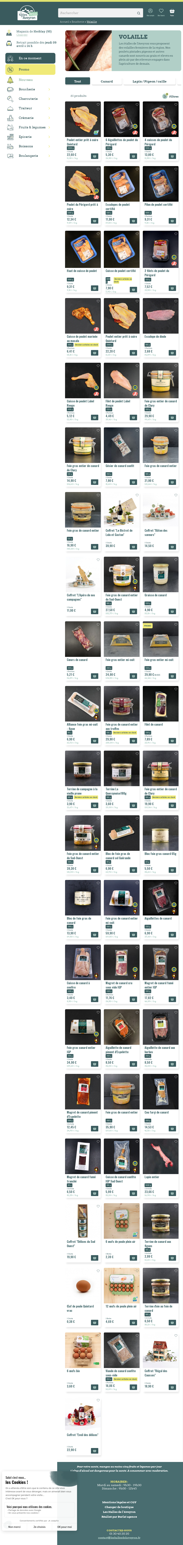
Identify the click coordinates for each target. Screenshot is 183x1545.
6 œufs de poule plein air (120, 1241)
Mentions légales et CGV (119, 1502)
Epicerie (19, 137)
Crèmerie (20, 118)
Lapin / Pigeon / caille (150, 81)
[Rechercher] (100, 13)
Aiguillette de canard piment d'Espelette (118, 1049)
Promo (18, 70)
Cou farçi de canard (157, 1112)
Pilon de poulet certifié (158, 204)
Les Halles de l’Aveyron (119, 1512)
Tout (77, 81)
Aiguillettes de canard (158, 918)
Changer (22, 34)
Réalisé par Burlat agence (119, 1516)
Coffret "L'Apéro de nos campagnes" (81, 597)
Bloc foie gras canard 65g (160, 854)
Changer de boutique (119, 1507)
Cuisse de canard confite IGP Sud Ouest (121, 1179)
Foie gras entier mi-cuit (120, 660)
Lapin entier (152, 1177)
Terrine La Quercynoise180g (116, 791)
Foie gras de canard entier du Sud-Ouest (122, 597)
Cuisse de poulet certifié (121, 271)
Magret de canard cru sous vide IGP (119, 985)
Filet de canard (154, 724)
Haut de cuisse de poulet (82, 271)
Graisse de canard (156, 595)
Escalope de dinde (155, 336)
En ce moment (24, 58)
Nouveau (20, 80)
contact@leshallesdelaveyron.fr (119, 1537)
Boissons (20, 146)
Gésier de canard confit (120, 466)
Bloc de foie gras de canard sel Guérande (118, 856)
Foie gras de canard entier (161, 466)
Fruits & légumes (26, 128)
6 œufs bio (73, 1371)
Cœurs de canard (77, 660)
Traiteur (19, 108)
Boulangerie (22, 156)
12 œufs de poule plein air (121, 1306)
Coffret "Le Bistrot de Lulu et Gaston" (119, 532)
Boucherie (21, 89)
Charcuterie (22, 99)
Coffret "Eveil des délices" (82, 1435)
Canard (107, 81)
